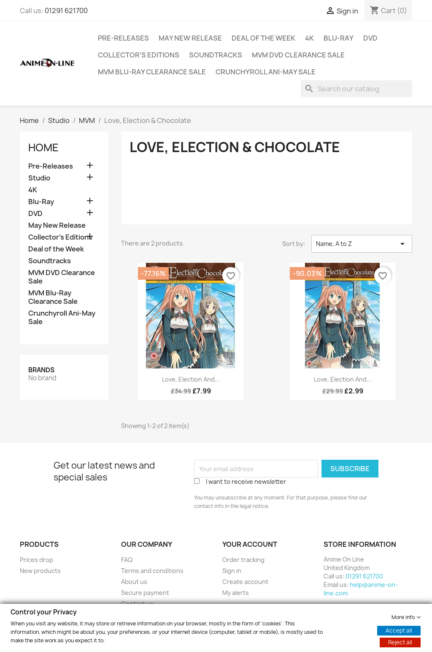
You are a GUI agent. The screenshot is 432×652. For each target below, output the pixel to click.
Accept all (399, 630)
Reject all (400, 642)
